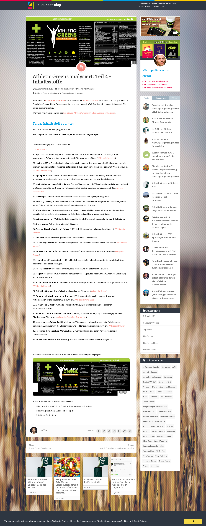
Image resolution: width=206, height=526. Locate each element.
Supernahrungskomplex (72, 93)
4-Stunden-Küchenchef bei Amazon (157, 87)
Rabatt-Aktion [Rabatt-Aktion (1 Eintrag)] (158, 431)
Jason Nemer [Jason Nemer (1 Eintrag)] (148, 401)
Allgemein (147, 329)
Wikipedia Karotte (41, 286)
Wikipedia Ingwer (117, 325)
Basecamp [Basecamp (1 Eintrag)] (167, 377)
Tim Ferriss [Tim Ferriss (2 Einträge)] (148, 456)
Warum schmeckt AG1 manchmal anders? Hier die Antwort (37, 483)
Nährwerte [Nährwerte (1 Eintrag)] (160, 421)
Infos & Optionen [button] (140, 521)
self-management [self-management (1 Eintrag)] (164, 436)
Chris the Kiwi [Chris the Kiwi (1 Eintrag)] (165, 382)
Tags (174, 98)
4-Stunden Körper (66, 88)
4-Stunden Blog (49, 5)
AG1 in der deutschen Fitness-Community (162, 120)
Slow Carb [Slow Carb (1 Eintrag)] (147, 441)
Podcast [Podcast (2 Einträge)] (160, 426)
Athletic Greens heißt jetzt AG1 (93, 480)
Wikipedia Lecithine (42, 170)
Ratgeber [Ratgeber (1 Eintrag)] (171, 431)
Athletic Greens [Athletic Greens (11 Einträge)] (150, 372)
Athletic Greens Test (55, 100)
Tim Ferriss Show (150, 343)
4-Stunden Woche (151, 322)
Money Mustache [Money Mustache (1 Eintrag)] (150, 416)
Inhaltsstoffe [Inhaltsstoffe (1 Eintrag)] (166, 397)
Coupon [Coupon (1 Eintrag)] (146, 387)
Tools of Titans (149, 349)
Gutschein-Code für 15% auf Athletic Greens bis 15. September (123, 483)
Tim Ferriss (148, 336)
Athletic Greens (42, 93)
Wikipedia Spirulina (106, 158)
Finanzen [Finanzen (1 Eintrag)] (168, 392)
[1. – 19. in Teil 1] (40, 149)
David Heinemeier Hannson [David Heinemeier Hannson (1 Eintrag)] (164, 387)
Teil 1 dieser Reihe (90, 100)
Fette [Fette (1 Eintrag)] (159, 392)
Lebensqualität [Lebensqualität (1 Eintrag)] (164, 411)
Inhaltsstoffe (55, 93)
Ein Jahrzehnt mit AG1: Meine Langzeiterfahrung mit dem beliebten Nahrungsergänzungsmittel (67, 486)
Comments (161, 98)
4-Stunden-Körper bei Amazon (155, 84)
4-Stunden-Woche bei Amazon (155, 81)
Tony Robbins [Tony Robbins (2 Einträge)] (161, 456)
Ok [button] (193, 521)
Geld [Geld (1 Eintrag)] (145, 397)
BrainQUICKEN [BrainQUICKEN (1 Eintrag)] (149, 382)
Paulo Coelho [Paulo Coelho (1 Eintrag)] (149, 426)
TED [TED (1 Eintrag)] (158, 451)
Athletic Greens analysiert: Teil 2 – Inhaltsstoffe (72, 79)
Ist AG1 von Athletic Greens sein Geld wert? (163, 131)
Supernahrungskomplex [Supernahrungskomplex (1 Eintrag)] (153, 446)
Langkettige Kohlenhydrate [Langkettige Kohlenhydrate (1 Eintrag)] (155, 406)
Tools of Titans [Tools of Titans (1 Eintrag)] (150, 461)
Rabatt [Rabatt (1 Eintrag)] (146, 431)
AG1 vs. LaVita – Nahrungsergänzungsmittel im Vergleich (165, 142)
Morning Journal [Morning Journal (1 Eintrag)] (167, 416)
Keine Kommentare (86, 88)
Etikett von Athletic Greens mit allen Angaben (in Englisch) (89, 112)
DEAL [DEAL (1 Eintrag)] (145, 392)
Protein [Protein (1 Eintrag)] (170, 426)
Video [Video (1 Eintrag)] (145, 466)
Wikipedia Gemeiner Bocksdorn (71, 317)
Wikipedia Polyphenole (85, 299)
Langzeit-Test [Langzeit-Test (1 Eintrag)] (149, 411)
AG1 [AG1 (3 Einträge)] (174, 367)
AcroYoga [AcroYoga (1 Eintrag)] (166, 367)
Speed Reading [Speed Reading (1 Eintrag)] (160, 441)
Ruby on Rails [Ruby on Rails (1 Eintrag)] (149, 436)
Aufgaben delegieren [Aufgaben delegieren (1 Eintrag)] (152, 377)
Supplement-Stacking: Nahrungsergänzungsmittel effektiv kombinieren (165, 108)
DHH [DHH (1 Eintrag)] (152, 392)
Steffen (43, 430)
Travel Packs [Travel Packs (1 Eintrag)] (164, 461)
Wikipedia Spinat (98, 291)
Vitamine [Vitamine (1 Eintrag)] (155, 466)
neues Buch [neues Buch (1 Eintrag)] (148, 421)
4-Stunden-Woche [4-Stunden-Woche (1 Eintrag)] (151, 367)
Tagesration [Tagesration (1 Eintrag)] (148, 451)
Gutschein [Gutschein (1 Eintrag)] (154, 397)
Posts (146, 98)
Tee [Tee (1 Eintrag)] (163, 451)
